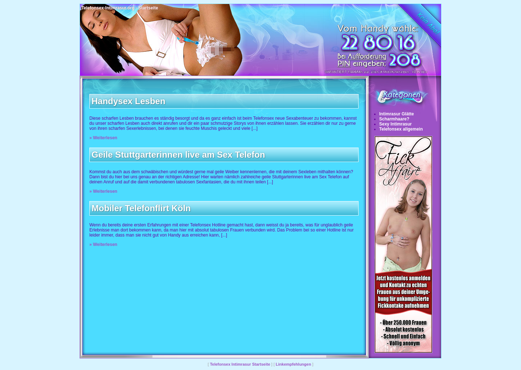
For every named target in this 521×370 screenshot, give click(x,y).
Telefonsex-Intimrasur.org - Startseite (119, 7)
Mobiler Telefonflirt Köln (141, 208)
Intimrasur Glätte (396, 113)
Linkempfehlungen (293, 364)
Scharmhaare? (394, 119)
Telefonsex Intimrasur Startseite (240, 364)
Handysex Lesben (128, 101)
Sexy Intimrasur (395, 124)
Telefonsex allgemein (401, 129)
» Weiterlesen (103, 137)
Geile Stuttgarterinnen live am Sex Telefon (178, 155)
